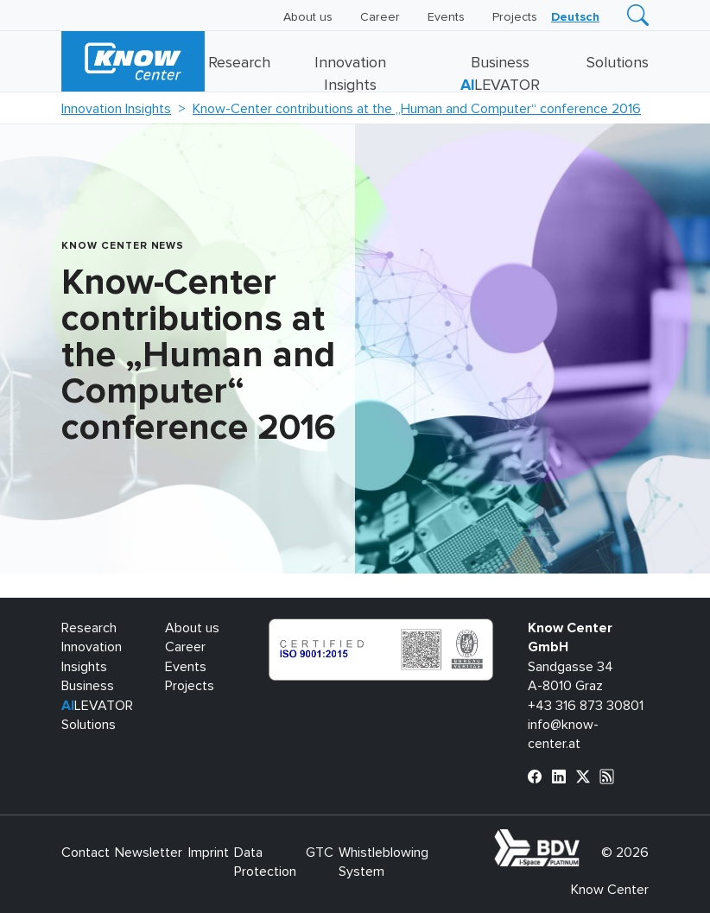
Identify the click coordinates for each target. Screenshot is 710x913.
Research (239, 63)
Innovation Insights (116, 109)
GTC (319, 852)
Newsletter (148, 852)
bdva (583, 839)
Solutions (617, 63)
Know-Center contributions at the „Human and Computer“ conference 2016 (417, 109)
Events (446, 17)
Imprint (208, 852)
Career (380, 17)
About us (308, 17)
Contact (85, 852)
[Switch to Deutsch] (575, 17)
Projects (514, 17)
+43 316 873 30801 (585, 706)
